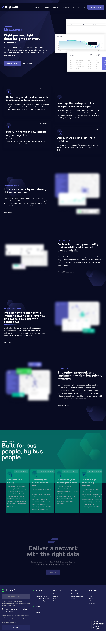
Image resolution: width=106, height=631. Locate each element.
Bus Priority (8, 342)
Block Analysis (8, 212)
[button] (37, 7)
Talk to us (53, 573)
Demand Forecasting (65, 272)
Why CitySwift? (27, 63)
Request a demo (96, 7)
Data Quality (62, 405)
